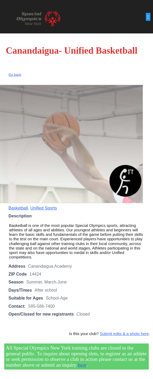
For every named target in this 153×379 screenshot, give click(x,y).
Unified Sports (43, 208)
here (82, 365)
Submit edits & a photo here (124, 333)
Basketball (18, 208)
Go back (14, 75)
